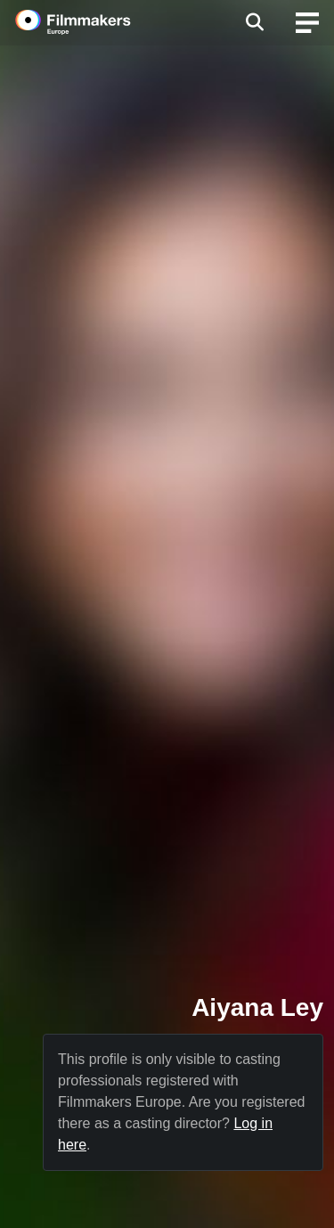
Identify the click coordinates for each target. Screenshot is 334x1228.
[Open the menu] (254, 22)
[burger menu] (307, 23)
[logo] (94, 22)
